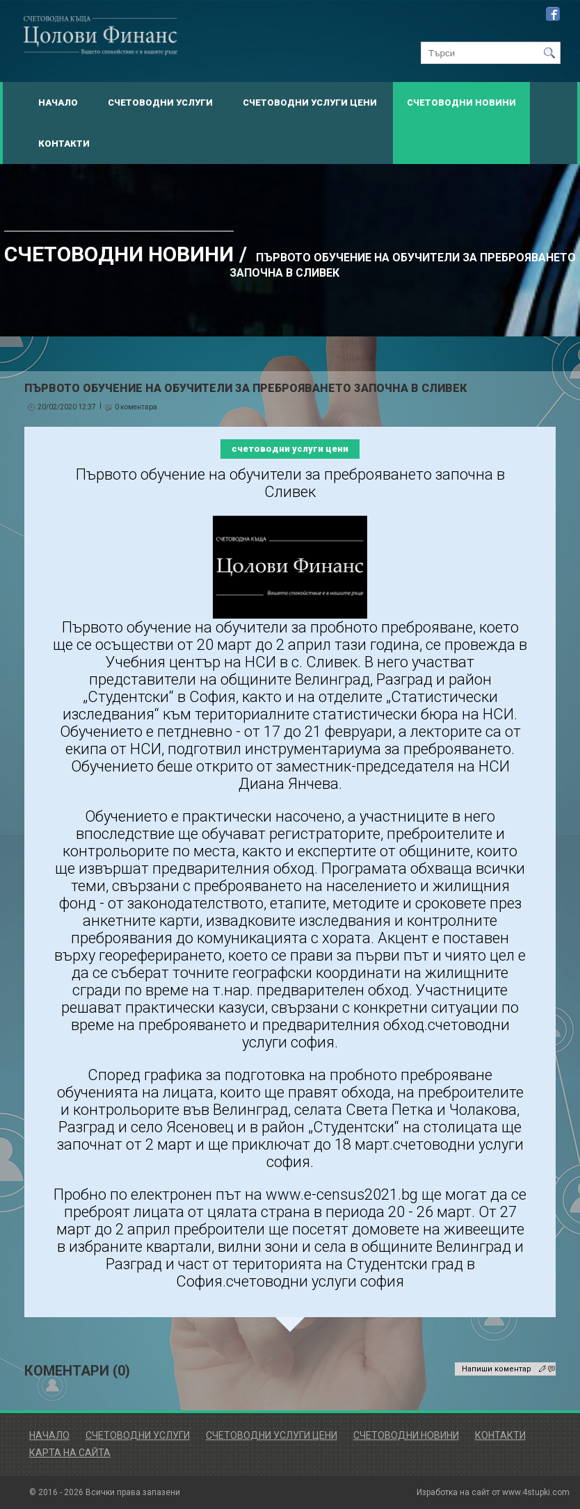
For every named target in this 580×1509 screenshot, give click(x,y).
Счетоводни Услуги (160, 102)
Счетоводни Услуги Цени (310, 102)
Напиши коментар (496, 1368)
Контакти (64, 143)
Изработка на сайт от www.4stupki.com (493, 1492)
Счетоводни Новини (461, 102)
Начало (58, 102)
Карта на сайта (70, 1452)
